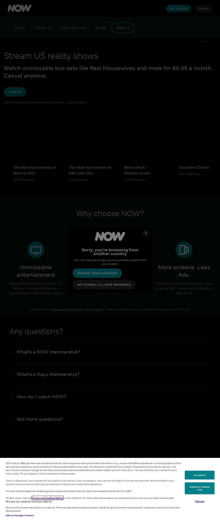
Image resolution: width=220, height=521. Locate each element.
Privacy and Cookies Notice (47, 498)
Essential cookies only (200, 488)
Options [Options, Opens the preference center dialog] (199, 501)
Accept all (200, 474)
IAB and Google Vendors (20, 515)
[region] (110, 489)
